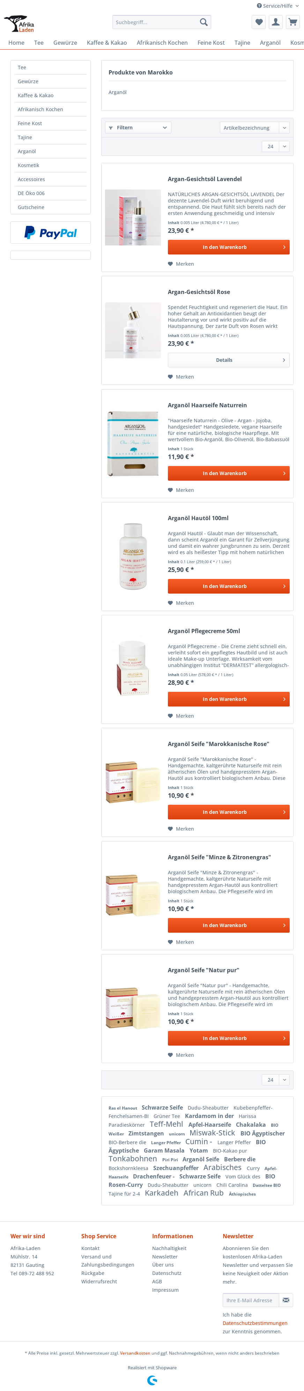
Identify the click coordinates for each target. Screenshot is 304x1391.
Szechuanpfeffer (176, 1168)
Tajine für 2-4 (125, 1193)
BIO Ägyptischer (262, 1133)
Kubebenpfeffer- (253, 1107)
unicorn (177, 1134)
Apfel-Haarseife (210, 1124)
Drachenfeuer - (154, 1176)
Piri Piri (170, 1160)
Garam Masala (165, 1150)
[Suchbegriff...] (161, 22)
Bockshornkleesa (129, 1168)
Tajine (25, 137)
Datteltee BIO (267, 1185)
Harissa (247, 1116)
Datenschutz (166, 1273)
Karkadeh (162, 1193)
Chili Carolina (232, 1185)
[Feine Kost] (211, 42)
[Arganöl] (270, 42)
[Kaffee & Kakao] (107, 42)
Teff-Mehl (167, 1124)
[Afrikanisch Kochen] (162, 42)
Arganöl (27, 151)
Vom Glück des (243, 1176)
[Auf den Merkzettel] (181, 264)
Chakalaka (251, 1124)
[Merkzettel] (259, 22)
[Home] (16, 42)
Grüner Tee (167, 1116)
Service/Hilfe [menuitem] (275, 5)
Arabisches (223, 1167)
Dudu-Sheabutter (209, 1107)
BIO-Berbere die (128, 1142)
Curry (254, 1168)
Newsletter (165, 1256)
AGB (157, 1281)
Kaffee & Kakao (35, 95)
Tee (22, 67)
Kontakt (90, 1248)
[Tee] (39, 42)
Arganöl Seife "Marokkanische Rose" (218, 744)
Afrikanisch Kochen (40, 109)
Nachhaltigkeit (169, 1248)
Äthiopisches (242, 1194)
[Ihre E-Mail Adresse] (251, 1300)
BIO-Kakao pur (230, 1150)
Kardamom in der (210, 1116)
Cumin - (199, 1141)
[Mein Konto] (276, 22)
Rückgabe (92, 1273)
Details (250, 358)
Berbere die (239, 1159)
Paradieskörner (127, 1124)
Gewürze (28, 81)
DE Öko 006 (31, 193)
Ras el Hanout (123, 1108)
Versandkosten (135, 1353)
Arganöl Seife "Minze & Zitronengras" (219, 857)
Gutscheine (31, 207)
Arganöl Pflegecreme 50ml (204, 631)
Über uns (163, 1264)
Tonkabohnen (134, 1158)
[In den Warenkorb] (229, 247)
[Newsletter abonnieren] (286, 1300)
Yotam (199, 1150)
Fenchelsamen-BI (129, 1116)
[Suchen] (204, 22)
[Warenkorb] (293, 22)
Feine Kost (30, 123)
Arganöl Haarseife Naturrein (207, 405)
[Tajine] (242, 42)
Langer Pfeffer (166, 1143)
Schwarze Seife (163, 1107)
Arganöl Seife (202, 1159)
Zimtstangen (146, 1133)
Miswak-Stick (213, 1133)
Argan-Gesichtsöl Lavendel (205, 179)
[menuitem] (161, 25)
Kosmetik (28, 165)
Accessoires (31, 179)
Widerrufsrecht (99, 1281)
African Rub (204, 1193)
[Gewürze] (65, 42)
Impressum (165, 1289)
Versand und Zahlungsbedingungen (107, 1260)
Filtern (121, 127)
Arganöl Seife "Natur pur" (203, 970)
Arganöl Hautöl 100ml (198, 518)
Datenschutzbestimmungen (255, 1323)
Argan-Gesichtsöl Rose (199, 292)
